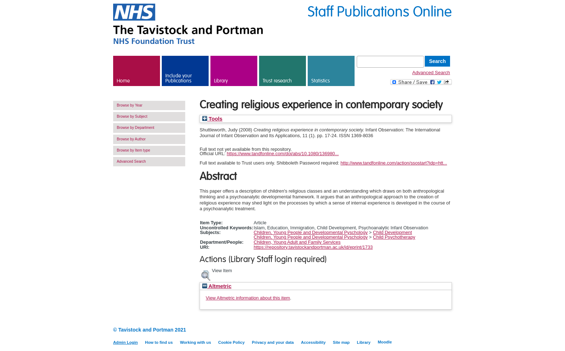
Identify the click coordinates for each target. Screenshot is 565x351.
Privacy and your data (273, 342)
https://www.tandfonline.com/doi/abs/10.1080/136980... (283, 153)
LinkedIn (434, 330)
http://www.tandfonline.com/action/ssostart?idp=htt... (394, 163)
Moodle (385, 342)
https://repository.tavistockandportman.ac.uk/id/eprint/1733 (313, 247)
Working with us (195, 342)
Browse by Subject (132, 116)
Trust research (277, 81)
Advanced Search (431, 72)
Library (221, 81)
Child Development (392, 232)
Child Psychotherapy (394, 237)
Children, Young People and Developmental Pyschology (311, 232)
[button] (206, 275)
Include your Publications (178, 78)
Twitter (447, 330)
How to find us (159, 342)
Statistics (320, 81)
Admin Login (125, 342)
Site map (341, 342)
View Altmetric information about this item (248, 298)
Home (123, 81)
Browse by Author (131, 139)
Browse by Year (129, 105)
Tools (212, 119)
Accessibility (313, 342)
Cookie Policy (231, 342)
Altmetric (216, 286)
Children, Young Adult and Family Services (297, 242)
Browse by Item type (133, 150)
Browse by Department (135, 128)
